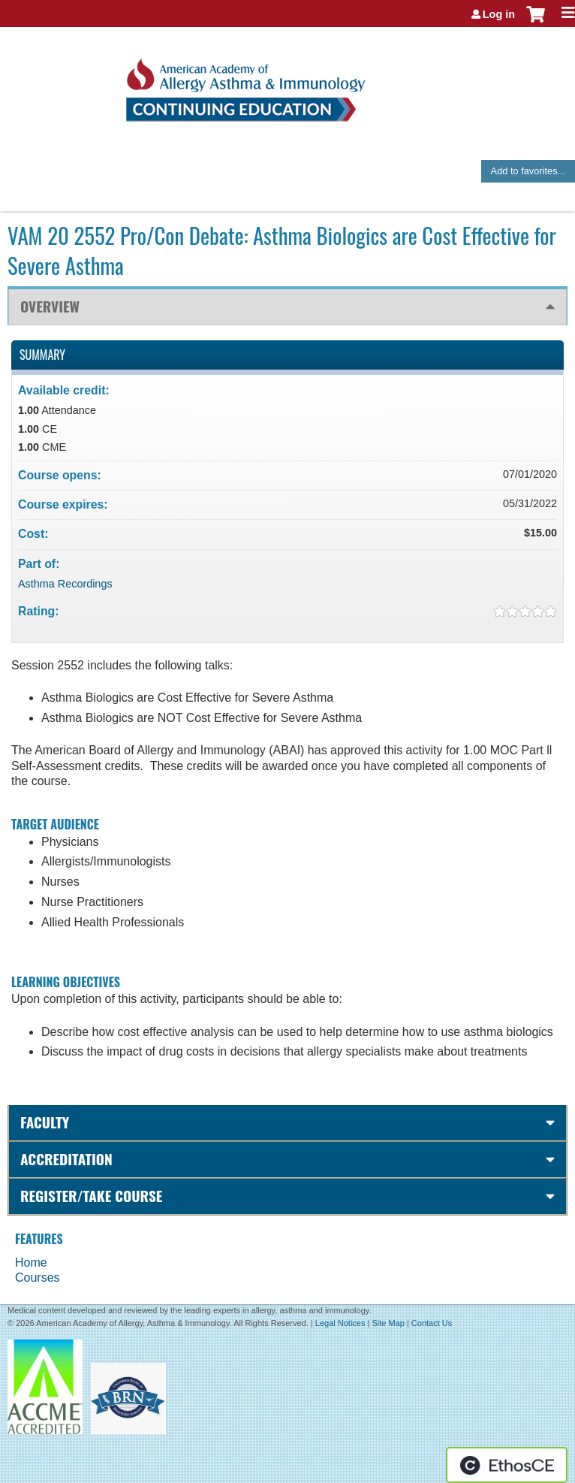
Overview (50, 306)
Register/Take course (91, 1196)
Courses (37, 1277)
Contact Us (431, 1322)
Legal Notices (340, 1322)
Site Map (388, 1322)
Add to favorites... (528, 171)
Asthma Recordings (65, 584)
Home (31, 1262)
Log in (499, 14)
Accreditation (66, 1159)
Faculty (44, 1122)
